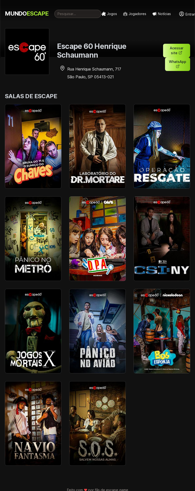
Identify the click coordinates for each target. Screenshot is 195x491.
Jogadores (134, 13)
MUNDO (27, 13)
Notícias (161, 13)
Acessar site (176, 50)
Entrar (187, 14)
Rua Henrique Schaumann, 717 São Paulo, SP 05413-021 (90, 73)
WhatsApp (177, 64)
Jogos (109, 13)
